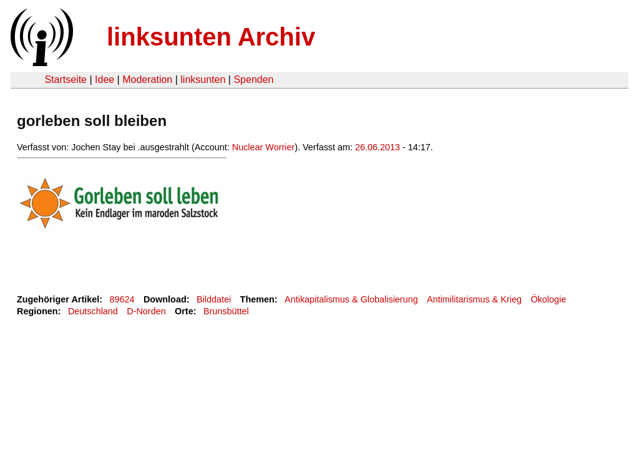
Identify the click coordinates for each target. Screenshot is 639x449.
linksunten (202, 79)
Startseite (65, 79)
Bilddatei (214, 299)
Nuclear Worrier (263, 147)
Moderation (147, 79)
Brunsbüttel (226, 311)
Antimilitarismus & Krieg (474, 299)
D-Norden (146, 311)
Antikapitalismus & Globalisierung (351, 299)
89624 (122, 299)
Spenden (253, 79)
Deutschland (93, 311)
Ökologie (548, 299)
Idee (104, 79)
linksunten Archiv (211, 37)
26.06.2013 (377, 147)
